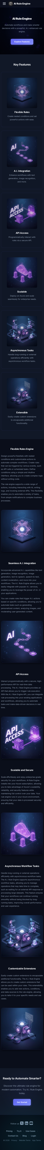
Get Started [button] (22, 1102)
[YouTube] (31, 1123)
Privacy (14, 1140)
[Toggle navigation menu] (4, 3)
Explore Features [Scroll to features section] (22, 42)
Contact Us (13, 1136)
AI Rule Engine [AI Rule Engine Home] (19, 4)
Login (33, 1136)
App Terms (36, 1140)
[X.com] (21, 1123)
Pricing (9, 1131)
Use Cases (30, 1131)
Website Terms (24, 1140)
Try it (19, 1131)
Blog (25, 1136)
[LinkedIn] (26, 1123)
